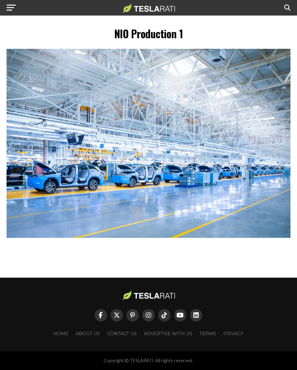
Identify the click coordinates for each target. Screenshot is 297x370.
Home (60, 333)
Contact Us (122, 333)
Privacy (233, 333)
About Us (88, 333)
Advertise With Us (168, 333)
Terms (208, 333)
